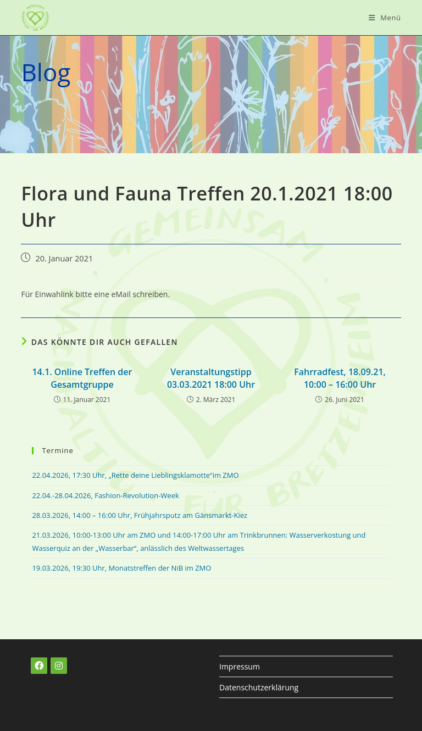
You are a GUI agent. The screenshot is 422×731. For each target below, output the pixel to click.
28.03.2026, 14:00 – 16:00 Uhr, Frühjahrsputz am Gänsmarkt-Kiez (139, 515)
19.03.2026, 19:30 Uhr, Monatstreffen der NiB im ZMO (121, 568)
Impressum (239, 666)
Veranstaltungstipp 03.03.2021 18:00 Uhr (211, 378)
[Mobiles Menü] (385, 17)
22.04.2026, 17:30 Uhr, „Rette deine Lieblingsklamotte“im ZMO (135, 475)
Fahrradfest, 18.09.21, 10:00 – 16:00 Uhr (340, 378)
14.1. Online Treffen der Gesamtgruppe (82, 378)
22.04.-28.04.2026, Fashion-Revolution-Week (105, 495)
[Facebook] (39, 665)
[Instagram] (59, 665)
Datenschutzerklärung (258, 687)
